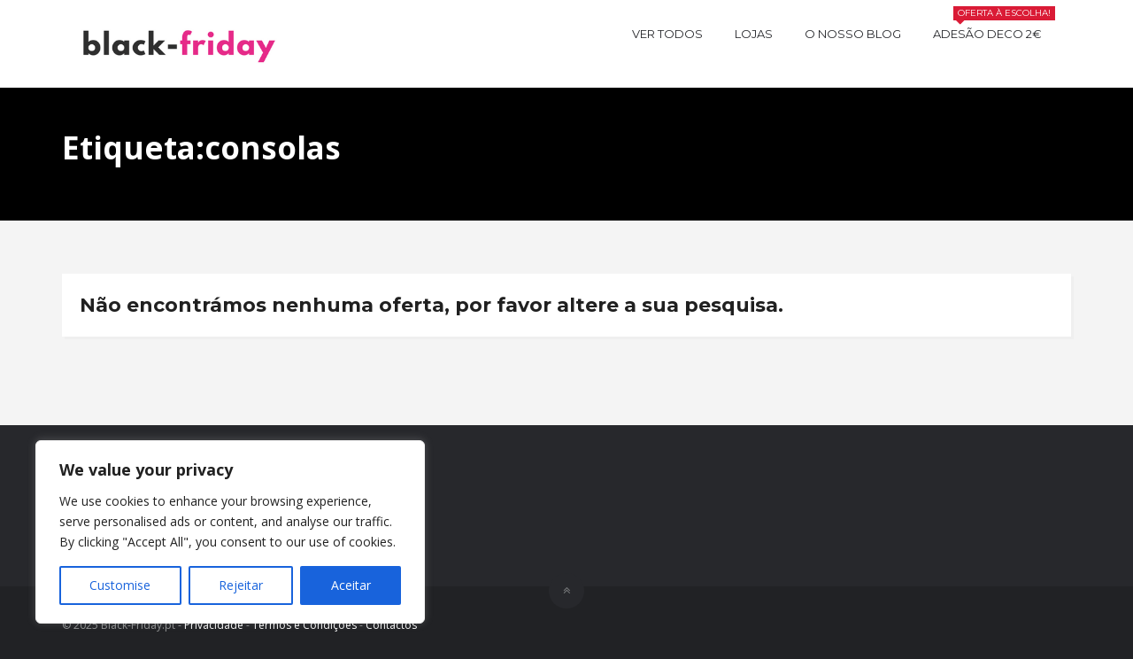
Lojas (754, 34)
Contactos (391, 624)
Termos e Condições (304, 624)
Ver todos (667, 34)
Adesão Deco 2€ (994, 31)
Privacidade (213, 624)
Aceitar (351, 585)
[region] (230, 532)
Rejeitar (241, 585)
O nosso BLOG (853, 34)
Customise (119, 585)
